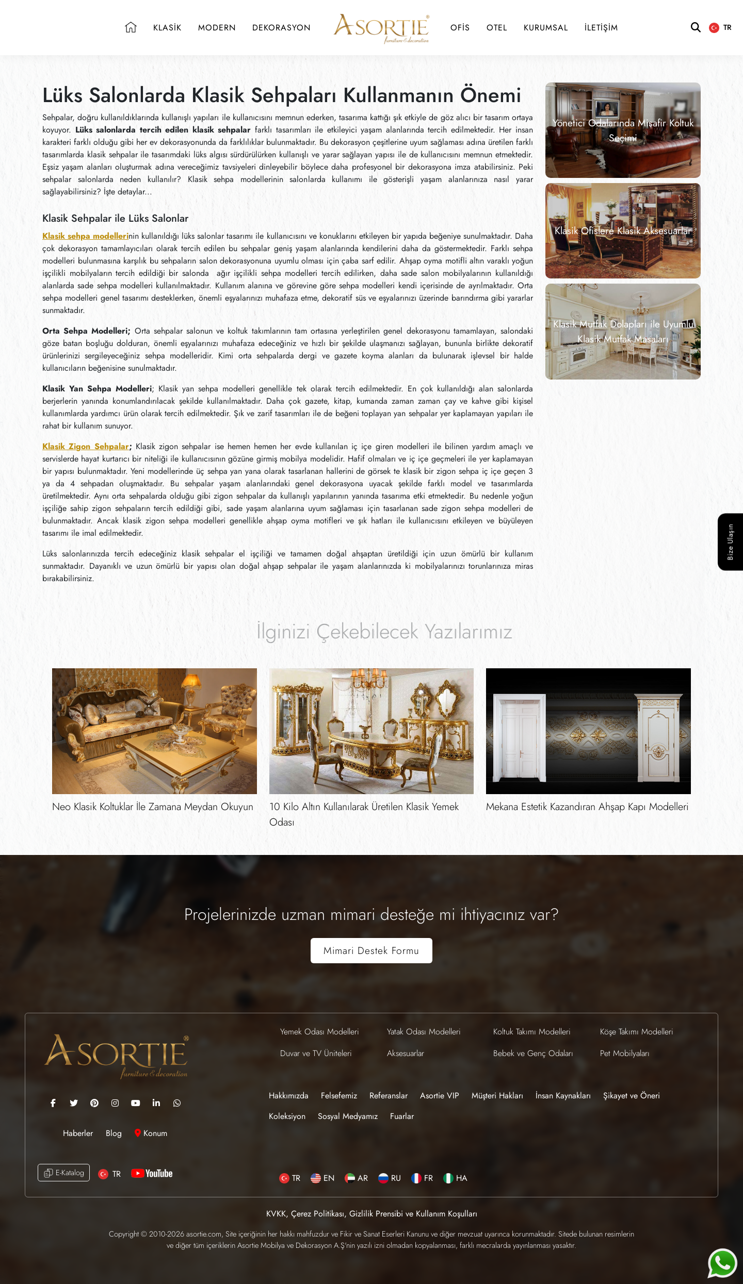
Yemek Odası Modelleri (319, 1032)
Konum (151, 1133)
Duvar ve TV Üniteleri (316, 1053)
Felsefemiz (339, 1095)
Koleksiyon (287, 1116)
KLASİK (167, 28)
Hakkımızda (289, 1095)
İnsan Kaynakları (563, 1095)
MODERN (217, 28)
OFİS (460, 28)
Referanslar (388, 1095)
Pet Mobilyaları (625, 1053)
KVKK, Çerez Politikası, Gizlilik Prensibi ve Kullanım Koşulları (371, 1214)
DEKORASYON (281, 28)
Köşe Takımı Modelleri (636, 1032)
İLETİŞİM (601, 28)
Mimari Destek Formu (371, 950)
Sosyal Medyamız (348, 1116)
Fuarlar (402, 1116)
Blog (115, 1133)
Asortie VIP (439, 1095)
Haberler (79, 1133)
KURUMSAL (546, 28)
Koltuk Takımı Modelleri (532, 1032)
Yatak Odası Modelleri (424, 1032)
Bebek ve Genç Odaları (533, 1053)
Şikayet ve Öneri (631, 1095)
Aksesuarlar (405, 1053)
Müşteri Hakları (497, 1095)
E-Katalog (63, 1173)
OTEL (497, 28)
